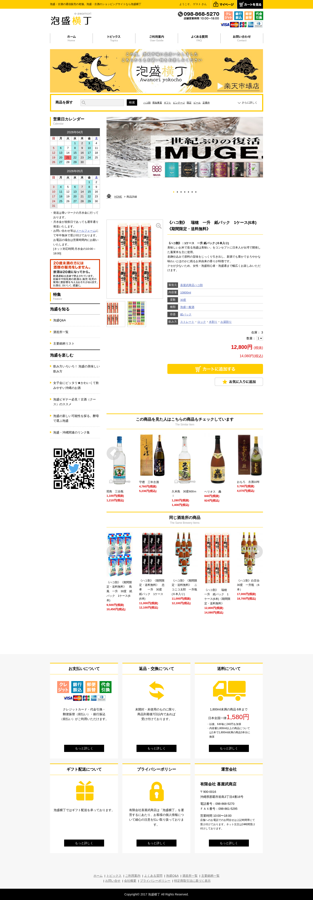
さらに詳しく (249, 102)
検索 (132, 102)
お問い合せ (112, 880)
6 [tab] (192, 191)
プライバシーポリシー (155, 880)
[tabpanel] (185, 147)
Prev (113, 453)
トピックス (114, 875)
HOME (118, 196)
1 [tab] (173, 191)
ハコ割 (147, 102)
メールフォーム (86, 230)
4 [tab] (184, 191)
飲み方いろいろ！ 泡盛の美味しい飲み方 (76, 369)
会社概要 (130, 880)
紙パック (185, 314)
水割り (213, 321)
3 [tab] (181, 191)
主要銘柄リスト (64, 343)
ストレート (187, 321)
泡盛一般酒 (187, 307)
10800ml (185, 292)
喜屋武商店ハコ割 (191, 285)
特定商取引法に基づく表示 (192, 880)
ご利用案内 (132, 875)
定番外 (206, 102)
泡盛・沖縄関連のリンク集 (71, 432)
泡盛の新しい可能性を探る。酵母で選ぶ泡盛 (76, 418)
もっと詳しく (84, 748)
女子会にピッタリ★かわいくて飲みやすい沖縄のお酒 (76, 385)
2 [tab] (177, 191)
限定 (189, 102)
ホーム (98, 875)
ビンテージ (179, 102)
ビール (197, 102)
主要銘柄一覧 (210, 875)
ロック (201, 321)
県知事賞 (157, 102)
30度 (183, 300)
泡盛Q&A (59, 320)
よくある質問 (153, 875)
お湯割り (226, 321)
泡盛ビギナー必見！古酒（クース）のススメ (74, 402)
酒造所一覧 (60, 332)
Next (256, 453)
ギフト (167, 102)
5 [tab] (188, 191)
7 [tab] (196, 191)
